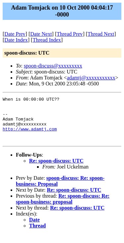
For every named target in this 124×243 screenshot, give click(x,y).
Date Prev (14, 34)
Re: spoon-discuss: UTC (56, 169)
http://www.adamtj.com (30, 136)
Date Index (16, 40)
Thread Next (101, 34)
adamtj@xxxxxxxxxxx (91, 77)
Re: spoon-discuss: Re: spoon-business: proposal (62, 208)
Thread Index (47, 40)
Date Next (41, 34)
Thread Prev (70, 34)
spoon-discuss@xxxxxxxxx (53, 66)
